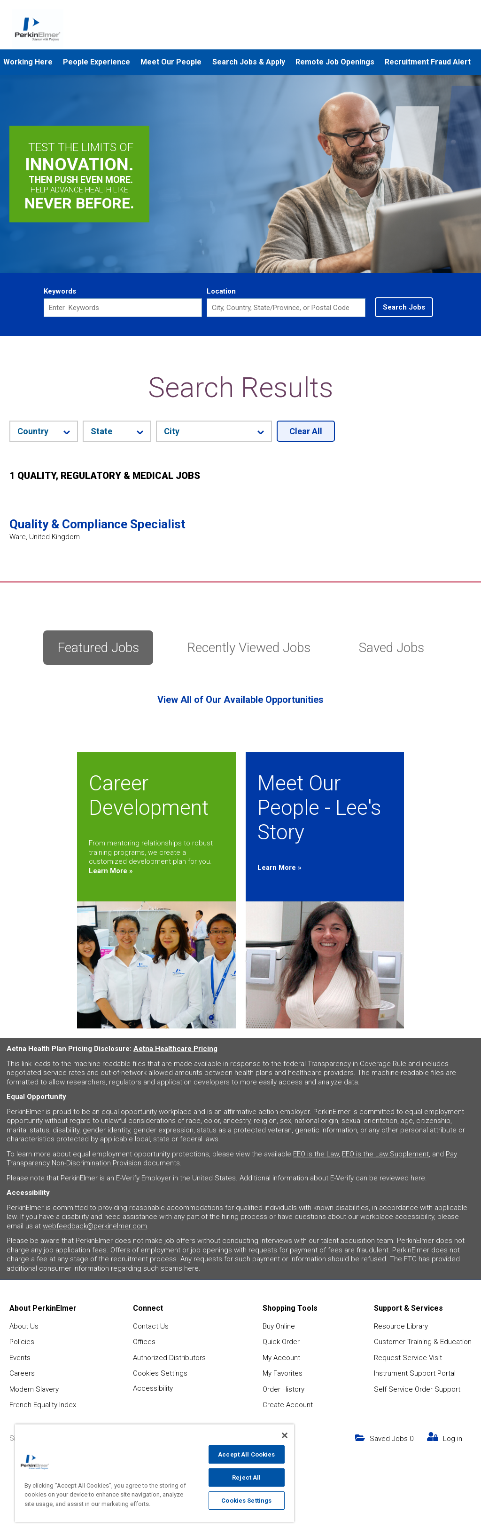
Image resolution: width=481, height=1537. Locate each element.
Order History (283, 1389)
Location (221, 291)
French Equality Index (42, 1405)
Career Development (149, 795)
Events (20, 1358)
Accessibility (153, 1388)
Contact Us (151, 1326)
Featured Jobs (98, 647)
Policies (21, 1342)
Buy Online (279, 1326)
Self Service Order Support (417, 1389)
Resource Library (401, 1326)
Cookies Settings (160, 1373)
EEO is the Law (316, 1154)
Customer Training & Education (423, 1342)
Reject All (246, 1477)
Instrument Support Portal (415, 1373)
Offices (144, 1342)
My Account (281, 1358)
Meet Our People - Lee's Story (319, 807)
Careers (22, 1373)
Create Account (288, 1405)
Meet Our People (171, 61)
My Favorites (283, 1373)
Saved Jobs (391, 647)
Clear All (305, 431)
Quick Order (281, 1342)
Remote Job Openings (334, 61)
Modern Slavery (34, 1389)
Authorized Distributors (169, 1358)
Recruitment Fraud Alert (428, 61)
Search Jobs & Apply (248, 61)
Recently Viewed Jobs (248, 647)
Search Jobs (404, 307)
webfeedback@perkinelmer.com (95, 1226)
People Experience (96, 61)
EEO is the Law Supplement (385, 1154)
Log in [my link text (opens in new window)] (452, 1438)
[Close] (284, 1435)
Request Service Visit (408, 1358)
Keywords (60, 291)
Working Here (28, 61)
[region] (154, 1473)
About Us (24, 1326)
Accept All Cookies (246, 1454)
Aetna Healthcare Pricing (175, 1048)
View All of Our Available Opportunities (240, 699)
